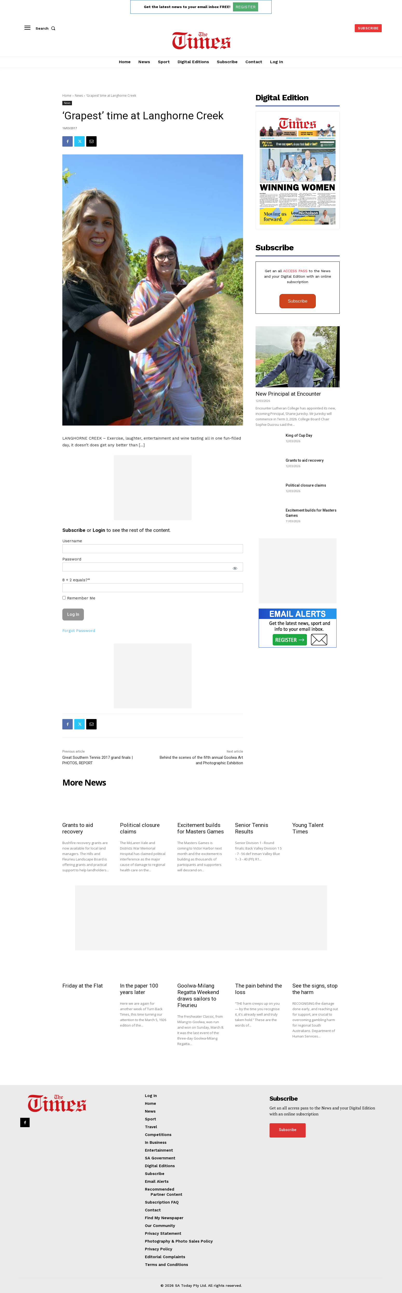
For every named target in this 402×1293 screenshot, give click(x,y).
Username (72, 541)
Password (71, 559)
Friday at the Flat (82, 986)
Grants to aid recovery (305, 460)
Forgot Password (78, 630)
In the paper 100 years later (139, 989)
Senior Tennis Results (251, 828)
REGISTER (246, 6)
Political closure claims (306, 485)
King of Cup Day (299, 435)
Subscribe (297, 301)
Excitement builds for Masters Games (200, 828)
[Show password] (235, 568)
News (79, 95)
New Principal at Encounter (288, 394)
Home (66, 95)
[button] (46, 28)
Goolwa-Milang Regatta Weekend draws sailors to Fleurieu (198, 995)
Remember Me (78, 598)
